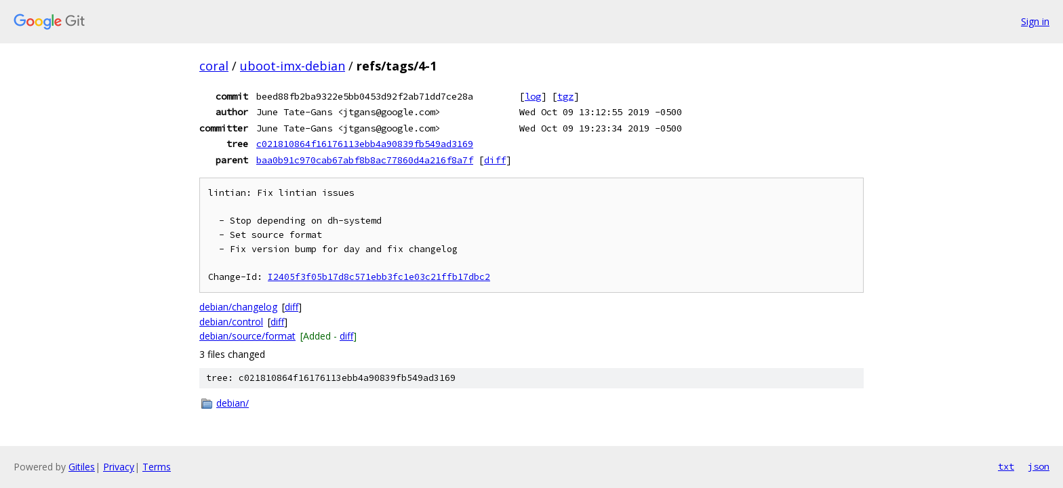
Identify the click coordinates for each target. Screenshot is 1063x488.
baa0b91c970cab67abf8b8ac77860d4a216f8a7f (364, 160)
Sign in (1035, 21)
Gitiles (81, 466)
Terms (156, 466)
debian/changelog (238, 306)
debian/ (232, 402)
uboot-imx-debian (292, 66)
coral (213, 66)
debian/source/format (247, 335)
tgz (565, 96)
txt (1006, 466)
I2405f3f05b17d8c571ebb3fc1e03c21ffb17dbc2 (379, 277)
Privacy (118, 466)
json (1038, 466)
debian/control (231, 321)
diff (495, 160)
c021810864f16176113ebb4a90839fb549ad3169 (364, 144)
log (533, 96)
